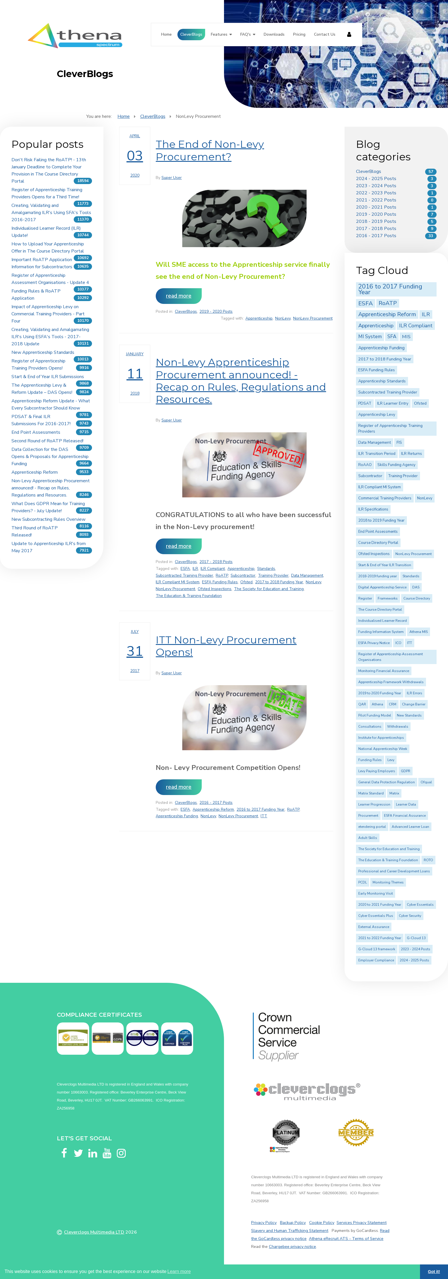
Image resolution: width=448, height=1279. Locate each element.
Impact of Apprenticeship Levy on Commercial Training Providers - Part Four (48, 314)
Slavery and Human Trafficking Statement (289, 1230)
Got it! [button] (434, 1271)
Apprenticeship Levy (376, 414)
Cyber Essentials (420, 904)
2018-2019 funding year (377, 576)
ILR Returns (411, 453)
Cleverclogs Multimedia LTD (94, 1232)
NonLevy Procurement (313, 318)
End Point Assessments (35, 432)
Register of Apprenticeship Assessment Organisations (390, 657)
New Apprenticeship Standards (42, 352)
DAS (415, 587)
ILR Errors (414, 693)
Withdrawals (397, 726)
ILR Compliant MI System (177, 582)
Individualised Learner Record (382, 620)
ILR (195, 568)
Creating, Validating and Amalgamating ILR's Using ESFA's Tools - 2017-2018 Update (50, 336)
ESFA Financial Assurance (405, 815)
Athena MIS (418, 632)
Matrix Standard (371, 793)
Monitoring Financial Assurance (383, 671)
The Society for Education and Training (269, 589)
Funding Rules (370, 760)
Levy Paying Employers (376, 771)
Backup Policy (293, 1222)
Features (219, 34)
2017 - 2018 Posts (216, 561)
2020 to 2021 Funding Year (379, 904)
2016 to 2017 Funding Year (261, 809)
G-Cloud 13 (416, 938)
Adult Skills (367, 838)
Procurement (368, 815)
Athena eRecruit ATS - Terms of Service (346, 1238)
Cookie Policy (321, 1222)
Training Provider (273, 575)
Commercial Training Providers (384, 498)
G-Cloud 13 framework (376, 949)
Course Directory (416, 598)
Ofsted (246, 582)
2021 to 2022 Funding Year (379, 938)
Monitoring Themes (388, 882)
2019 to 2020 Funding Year (379, 693)
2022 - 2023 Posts (376, 193)
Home (166, 34)
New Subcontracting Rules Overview (48, 519)
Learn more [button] (179, 1271)
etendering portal (372, 826)
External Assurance (373, 927)
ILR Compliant (213, 568)
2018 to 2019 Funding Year (381, 520)
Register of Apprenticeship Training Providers (390, 428)
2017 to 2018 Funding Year (279, 582)
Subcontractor (243, 575)
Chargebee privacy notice (292, 1246)
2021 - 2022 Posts (376, 200)
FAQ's (245, 34)
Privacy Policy (264, 1222)
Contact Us (324, 34)
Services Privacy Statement (362, 1222)
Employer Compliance (376, 960)
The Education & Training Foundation (189, 595)
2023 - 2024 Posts (376, 186)
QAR (362, 704)
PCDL (362, 882)
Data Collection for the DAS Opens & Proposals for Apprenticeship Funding (50, 456)
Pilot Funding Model (374, 715)
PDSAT (364, 403)
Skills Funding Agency (396, 464)
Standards (266, 568)
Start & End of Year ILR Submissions (47, 377)
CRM (392, 704)
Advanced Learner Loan (410, 826)
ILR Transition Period (376, 453)
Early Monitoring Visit (375, 893)
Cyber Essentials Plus (375, 915)
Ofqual (426, 782)
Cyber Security (410, 915)
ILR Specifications (373, 509)
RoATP (222, 575)
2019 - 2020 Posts (216, 311)
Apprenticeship (259, 318)
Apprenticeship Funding (177, 816)
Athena (377, 704)
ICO (398, 643)
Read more (178, 296)
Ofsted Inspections (214, 589)
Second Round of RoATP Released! (47, 441)
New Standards (409, 715)
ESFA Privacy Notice (374, 643)
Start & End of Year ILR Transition (384, 564)
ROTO (428, 860)
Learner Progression (374, 804)
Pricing (299, 34)
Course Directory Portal (378, 542)
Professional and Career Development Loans (394, 871)
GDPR (405, 771)
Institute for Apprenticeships (381, 737)
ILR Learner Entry (392, 403)
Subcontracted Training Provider (184, 575)
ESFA (185, 568)
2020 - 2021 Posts (376, 207)
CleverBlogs (191, 34)
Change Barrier (413, 704)
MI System (370, 336)
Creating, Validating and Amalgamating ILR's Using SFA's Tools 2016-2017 (51, 212)
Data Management (307, 575)
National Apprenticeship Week (382, 749)
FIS (399, 442)
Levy (390, 760)
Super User (171, 177)
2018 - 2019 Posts (376, 221)
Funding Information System (381, 632)
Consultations (369, 726)
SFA (391, 336)
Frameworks (388, 598)
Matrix (394, 793)
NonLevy (283, 318)
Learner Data (406, 804)
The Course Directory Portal (380, 609)
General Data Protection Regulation (386, 782)
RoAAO (365, 464)
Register (365, 598)
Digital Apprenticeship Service (382, 587)
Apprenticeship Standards (382, 381)
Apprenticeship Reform (34, 472)
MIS (406, 336)
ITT (264, 816)
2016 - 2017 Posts (216, 802)
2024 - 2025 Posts (376, 178)
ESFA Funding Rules (220, 582)
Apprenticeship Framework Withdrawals (391, 682)
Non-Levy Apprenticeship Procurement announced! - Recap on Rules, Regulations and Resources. (50, 488)
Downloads (274, 34)
